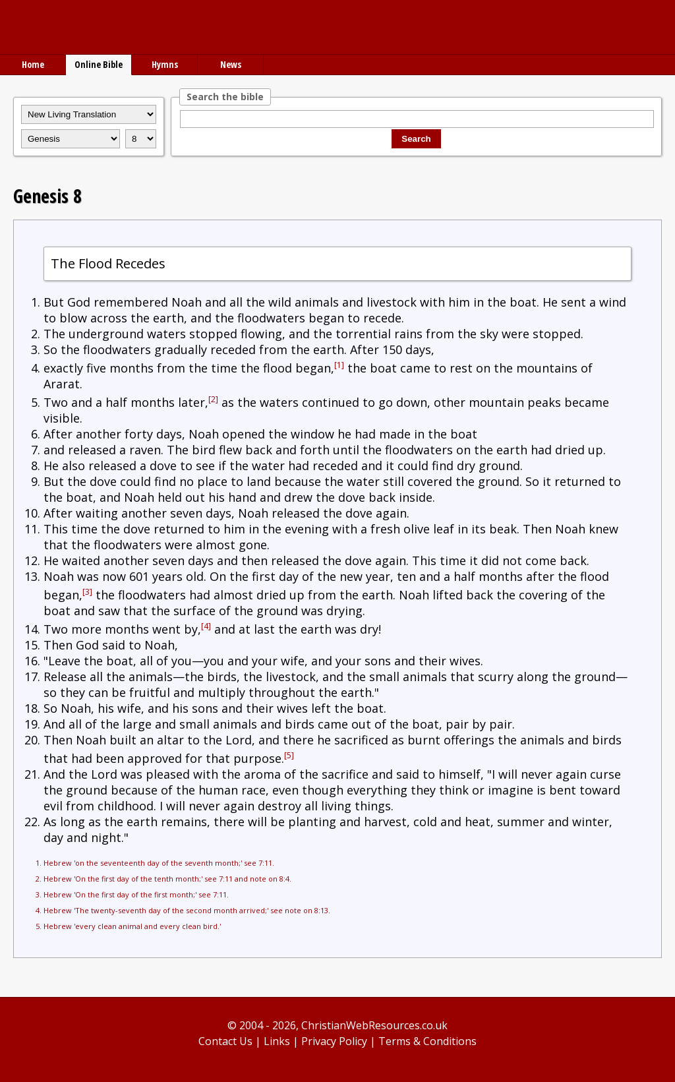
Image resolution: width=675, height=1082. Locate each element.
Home (33, 64)
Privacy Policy (334, 1041)
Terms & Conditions (427, 1041)
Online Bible (98, 64)
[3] (87, 591)
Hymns (165, 64)
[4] (206, 626)
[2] (213, 399)
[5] (289, 755)
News (230, 64)
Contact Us (225, 1041)
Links (277, 1041)
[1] (339, 365)
